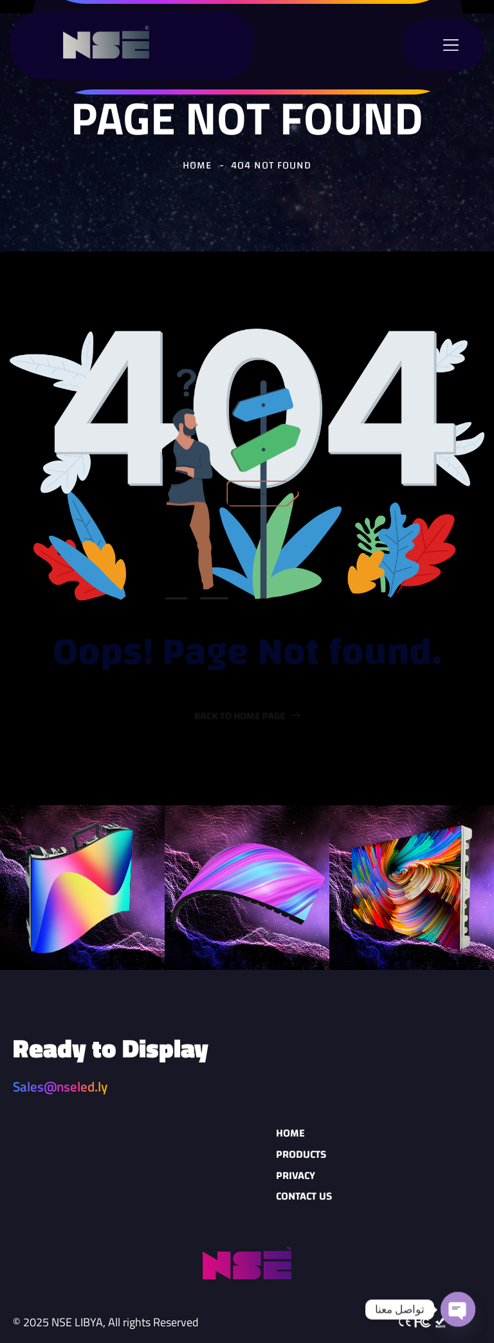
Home (290, 1133)
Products (301, 1154)
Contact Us (304, 1196)
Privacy (295, 1175)
